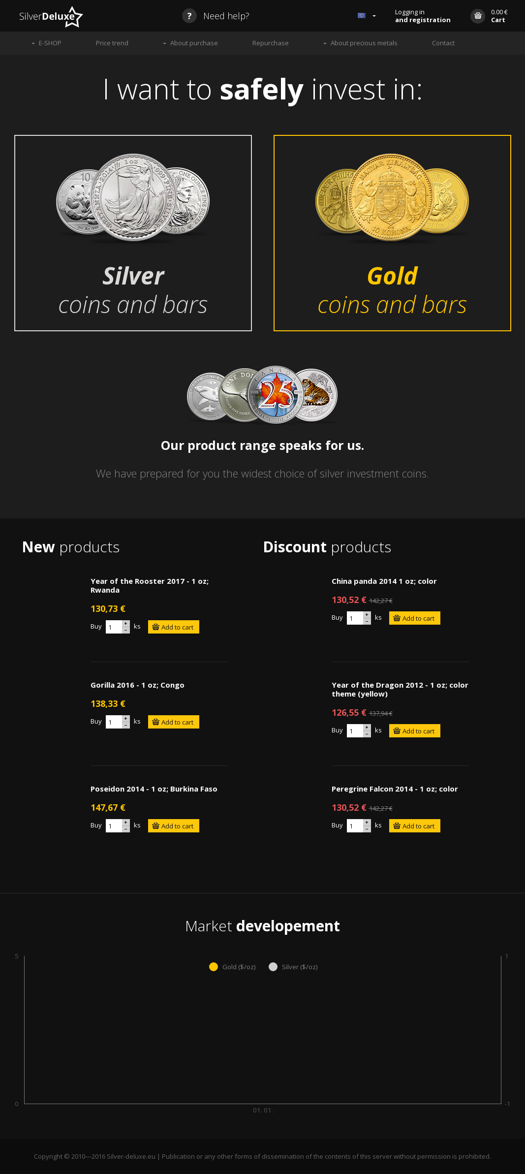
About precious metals (364, 42)
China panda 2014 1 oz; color (384, 581)
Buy (96, 626)
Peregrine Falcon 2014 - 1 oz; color (395, 788)
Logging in (423, 15)
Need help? (215, 16)
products (71, 547)
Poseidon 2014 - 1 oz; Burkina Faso (154, 788)
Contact (443, 42)
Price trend (112, 42)
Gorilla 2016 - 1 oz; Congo (138, 685)
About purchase (194, 42)
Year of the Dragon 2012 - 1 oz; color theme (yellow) (400, 689)
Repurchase (270, 42)
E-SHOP (50, 42)
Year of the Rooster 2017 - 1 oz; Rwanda (150, 585)
